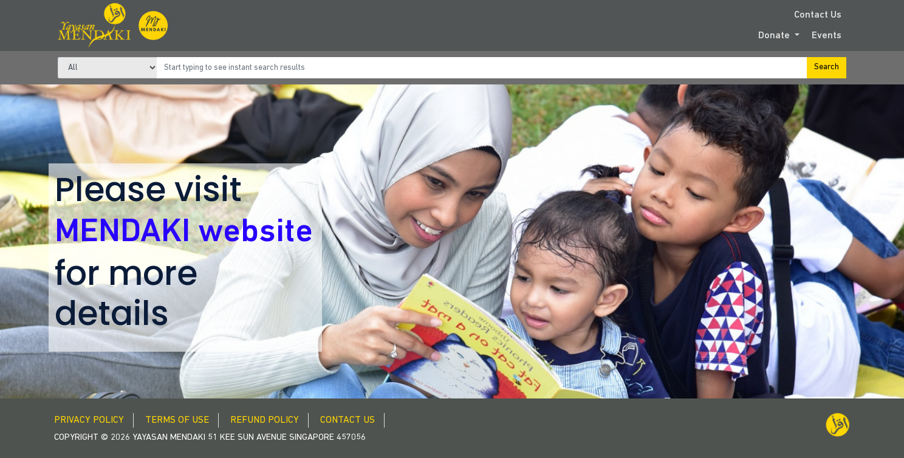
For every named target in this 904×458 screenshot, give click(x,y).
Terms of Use (177, 420)
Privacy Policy (89, 420)
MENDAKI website (184, 233)
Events (826, 36)
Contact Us (817, 15)
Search (826, 67)
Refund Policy (264, 420)
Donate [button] (775, 36)
